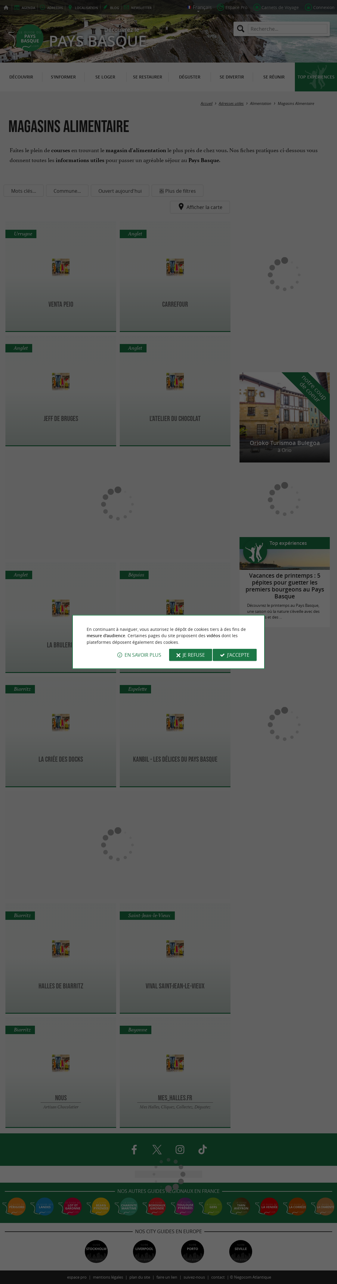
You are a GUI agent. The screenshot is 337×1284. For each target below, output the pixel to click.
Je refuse (194, 655)
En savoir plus (143, 655)
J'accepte (238, 655)
